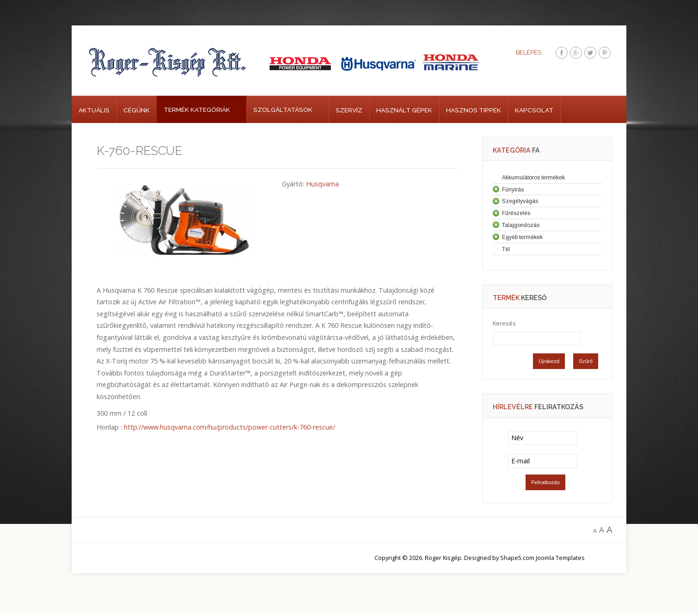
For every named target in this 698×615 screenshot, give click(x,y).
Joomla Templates (560, 558)
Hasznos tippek (473, 110)
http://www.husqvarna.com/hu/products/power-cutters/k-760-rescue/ (229, 427)
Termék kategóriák (197, 109)
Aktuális (94, 110)
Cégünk (136, 110)
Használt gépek (404, 110)
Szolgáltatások (282, 109)
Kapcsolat (534, 110)
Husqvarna (322, 183)
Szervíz (349, 110)
